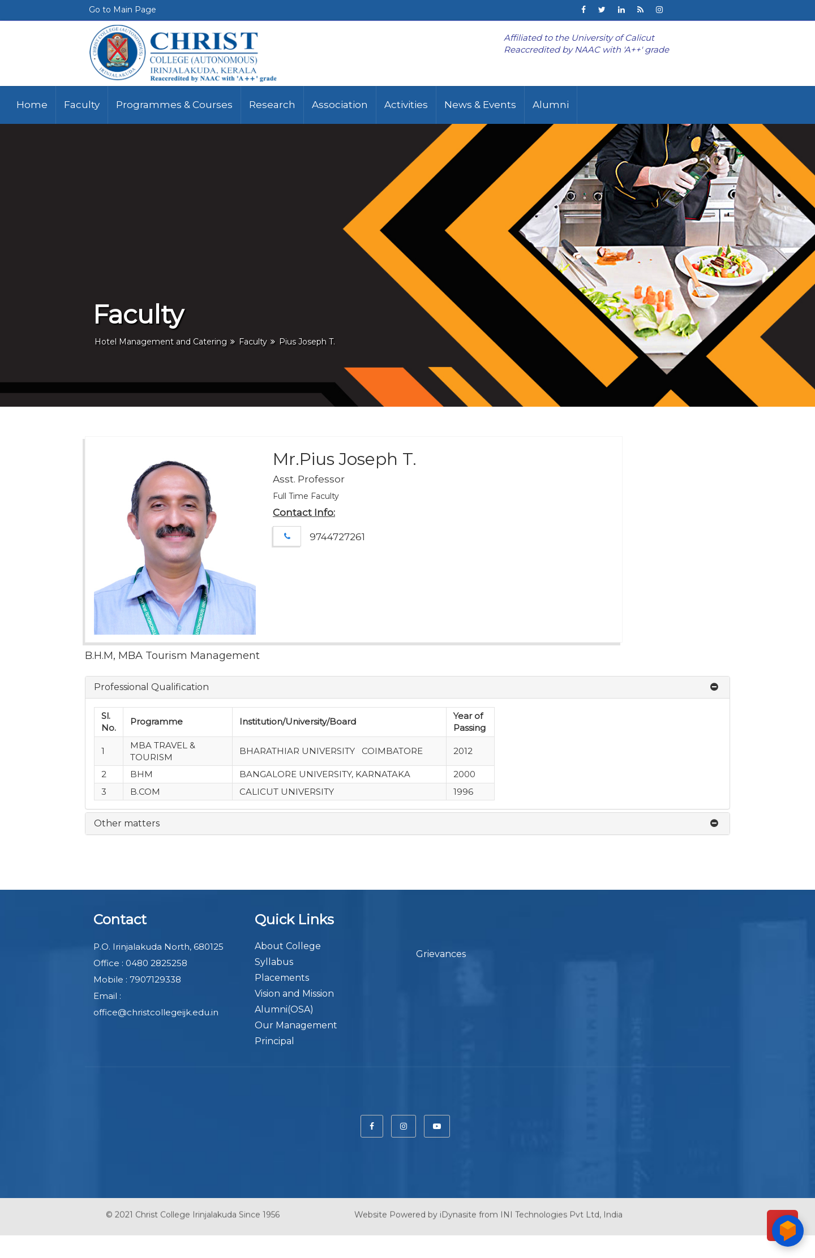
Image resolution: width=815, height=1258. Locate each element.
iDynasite (458, 1208)
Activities (406, 104)
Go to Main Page (122, 10)
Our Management (296, 1025)
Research (272, 104)
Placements (282, 977)
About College (288, 946)
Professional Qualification (151, 687)
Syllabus (274, 962)
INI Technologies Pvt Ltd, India (561, 1208)
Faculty (82, 104)
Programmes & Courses (174, 104)
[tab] (407, 687)
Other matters (127, 823)
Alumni (551, 104)
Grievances (441, 954)
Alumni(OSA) (284, 1009)
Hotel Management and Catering (161, 342)
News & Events (480, 104)
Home (32, 104)
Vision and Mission (294, 993)
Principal (274, 1041)
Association (340, 104)
